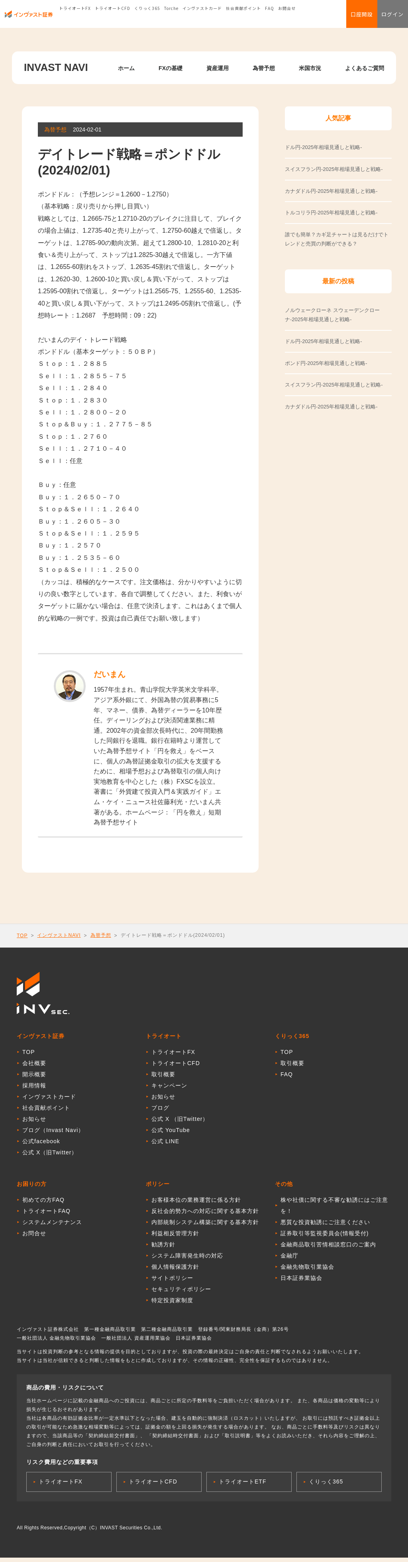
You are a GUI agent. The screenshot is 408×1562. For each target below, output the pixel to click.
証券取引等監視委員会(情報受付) (324, 1237)
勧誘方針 (163, 1249)
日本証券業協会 (301, 1282)
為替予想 (264, 68)
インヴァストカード (202, 18)
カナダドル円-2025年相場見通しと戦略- (331, 407)
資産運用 (217, 68)
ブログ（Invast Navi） (53, 1134)
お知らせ (34, 1123)
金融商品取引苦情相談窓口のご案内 (328, 1249)
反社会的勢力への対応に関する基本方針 (205, 1215)
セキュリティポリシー (181, 1293)
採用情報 (34, 1090)
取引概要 (163, 1078)
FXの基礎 (170, 68)
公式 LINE (165, 1145)
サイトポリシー (172, 1282)
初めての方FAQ (43, 1204)
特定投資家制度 (172, 1304)
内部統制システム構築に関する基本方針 (205, 1226)
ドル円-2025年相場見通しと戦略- (323, 341)
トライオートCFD (112, 18)
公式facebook (41, 1145)
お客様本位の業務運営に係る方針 (196, 1204)
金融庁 (289, 1260)
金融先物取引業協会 (307, 1271)
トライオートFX (75, 18)
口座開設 (348, 18)
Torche (171, 18)
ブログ (160, 1112)
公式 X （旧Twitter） (179, 1123)
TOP (22, 935)
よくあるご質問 (364, 68)
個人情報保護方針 (175, 1271)
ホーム (126, 68)
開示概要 (34, 1078)
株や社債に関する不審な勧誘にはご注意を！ (334, 1210)
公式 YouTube (170, 1134)
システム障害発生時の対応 (187, 1260)
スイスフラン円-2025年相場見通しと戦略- (334, 385)
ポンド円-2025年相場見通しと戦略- (326, 363)
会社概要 (34, 1067)
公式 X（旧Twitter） (49, 1157)
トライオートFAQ (46, 1215)
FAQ (269, 18)
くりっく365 (147, 18)
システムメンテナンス (52, 1226)
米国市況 (310, 68)
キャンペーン (169, 1090)
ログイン (388, 18)
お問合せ (287, 18)
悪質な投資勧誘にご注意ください (325, 1226)
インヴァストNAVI (58, 935)
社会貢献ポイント (243, 18)
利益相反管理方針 (175, 1237)
